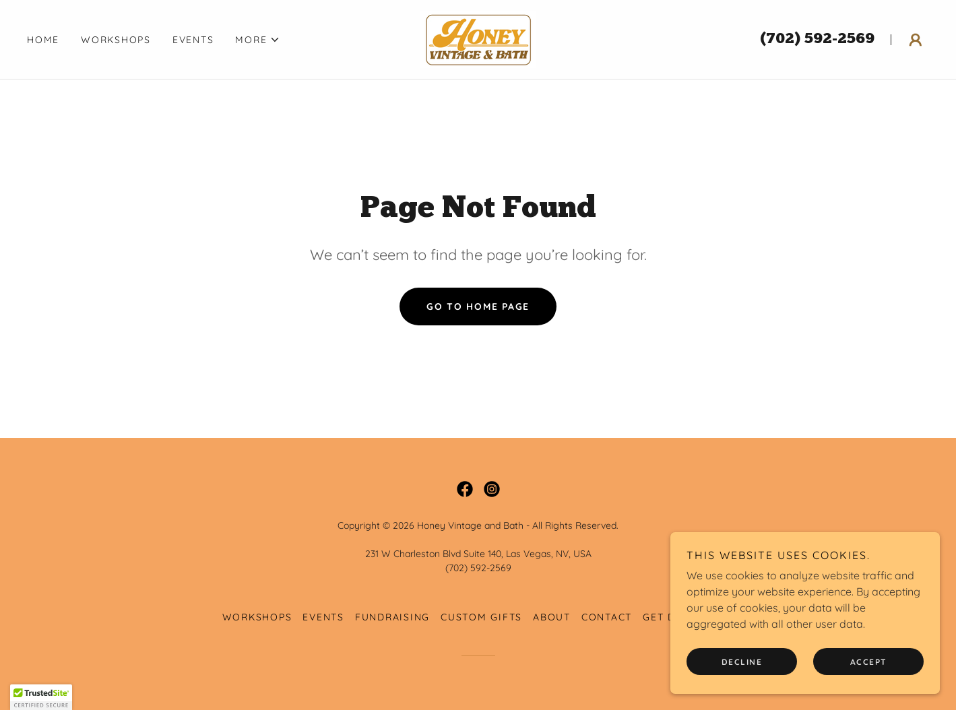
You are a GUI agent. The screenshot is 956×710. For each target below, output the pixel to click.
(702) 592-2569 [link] (817, 39)
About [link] (552, 617)
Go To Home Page (478, 306)
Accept (868, 662)
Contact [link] (606, 617)
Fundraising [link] (392, 617)
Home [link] (43, 40)
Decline (742, 662)
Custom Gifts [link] (481, 617)
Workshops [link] (116, 40)
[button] (257, 40)
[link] (478, 38)
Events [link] (193, 40)
